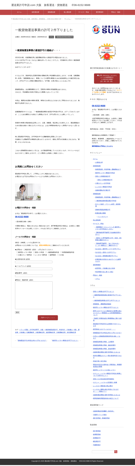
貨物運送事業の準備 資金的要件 (104, 349)
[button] (107, 53)
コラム (51, 37)
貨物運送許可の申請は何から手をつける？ (32, 341)
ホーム (19, 12)
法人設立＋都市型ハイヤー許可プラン (108, 250)
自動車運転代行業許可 (102, 191)
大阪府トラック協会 (100, 415)
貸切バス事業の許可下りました (103, 292)
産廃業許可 (97, 439)
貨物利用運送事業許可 (102, 210)
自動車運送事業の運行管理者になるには (106, 353)
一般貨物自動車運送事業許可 (64, 37)
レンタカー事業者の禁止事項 (103, 387)
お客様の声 (99, 163)
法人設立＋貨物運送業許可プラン (106, 257)
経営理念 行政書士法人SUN (105, 269)
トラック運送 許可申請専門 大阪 (31, 330)
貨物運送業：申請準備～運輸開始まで (108, 198)
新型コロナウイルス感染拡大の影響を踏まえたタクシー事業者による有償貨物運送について (107, 314)
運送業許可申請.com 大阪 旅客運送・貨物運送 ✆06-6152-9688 (62, 5)
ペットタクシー (102, 217)
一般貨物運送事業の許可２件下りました (106, 301)
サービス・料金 (83, 12)
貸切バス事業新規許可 (102, 177)
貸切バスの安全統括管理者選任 (103, 380)
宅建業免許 (97, 446)
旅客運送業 (35, 12)
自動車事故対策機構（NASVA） (104, 412)
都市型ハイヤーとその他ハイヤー (104, 371)
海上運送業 (67, 12)
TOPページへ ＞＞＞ (48, 318)
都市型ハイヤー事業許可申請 (105, 174)
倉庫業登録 (97, 435)
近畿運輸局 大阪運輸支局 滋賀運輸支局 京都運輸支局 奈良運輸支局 (51, 333)
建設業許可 (97, 442)
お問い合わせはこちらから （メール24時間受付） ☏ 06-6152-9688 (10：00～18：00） (107, 79)
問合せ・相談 (115, 12)
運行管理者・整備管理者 (101, 419)
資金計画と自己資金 (100, 362)
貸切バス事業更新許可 (104, 181)
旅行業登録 (97, 432)
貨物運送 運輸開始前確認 (102, 305)
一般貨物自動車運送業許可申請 (105, 201)
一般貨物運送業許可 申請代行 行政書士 (58, 330)
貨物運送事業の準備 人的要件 (103, 342)
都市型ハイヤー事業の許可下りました (65, 341)
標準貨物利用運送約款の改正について (106, 399)
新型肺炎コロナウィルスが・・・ (104, 330)
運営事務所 (99, 12)
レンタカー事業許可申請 (103, 188)
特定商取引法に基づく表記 (104, 273)
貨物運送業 (51, 12)
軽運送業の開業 (100, 214)
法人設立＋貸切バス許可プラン (105, 253)
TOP (37, 19)
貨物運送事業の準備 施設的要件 (104, 346)
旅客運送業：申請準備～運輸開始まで (108, 170)
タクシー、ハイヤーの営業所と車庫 (105, 383)
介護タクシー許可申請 (102, 184)
